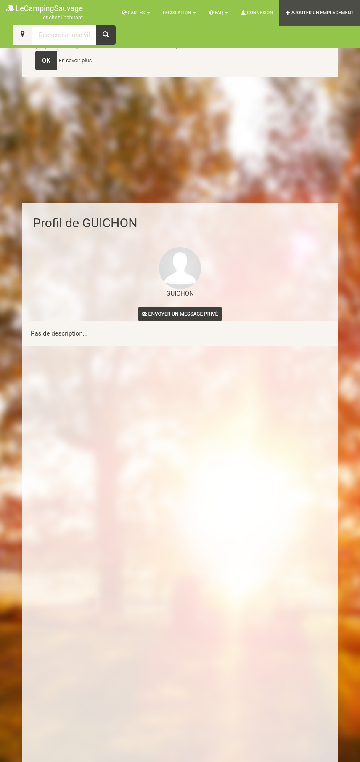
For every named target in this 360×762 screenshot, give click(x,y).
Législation (179, 13)
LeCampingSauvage (44, 13)
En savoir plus (75, 60)
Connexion (257, 13)
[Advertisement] (180, 140)
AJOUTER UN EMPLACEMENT (320, 13)
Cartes (136, 13)
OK (46, 60)
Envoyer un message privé (180, 314)
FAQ (218, 13)
